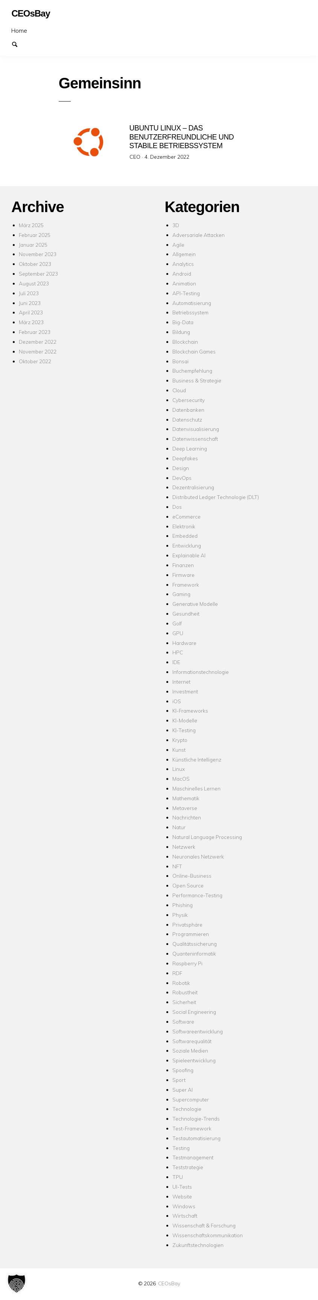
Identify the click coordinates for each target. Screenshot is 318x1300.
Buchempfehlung (192, 370)
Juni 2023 (30, 303)
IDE (176, 662)
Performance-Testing (197, 895)
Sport (179, 1080)
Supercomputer (190, 1099)
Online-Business (191, 875)
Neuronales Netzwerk (198, 856)
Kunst (179, 749)
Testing (181, 1148)
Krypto (179, 740)
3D (175, 225)
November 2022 (37, 351)
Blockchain (185, 341)
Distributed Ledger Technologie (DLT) (215, 497)
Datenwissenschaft (195, 438)
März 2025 (31, 225)
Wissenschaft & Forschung (204, 1225)
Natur (179, 827)
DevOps (182, 478)
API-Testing (186, 293)
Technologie (186, 1109)
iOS (176, 701)
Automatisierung (191, 303)
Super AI (182, 1089)
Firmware (183, 575)
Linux (178, 769)
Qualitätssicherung (194, 943)
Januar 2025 (33, 244)
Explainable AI (188, 555)
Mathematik (185, 798)
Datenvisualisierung (195, 429)
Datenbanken (188, 410)
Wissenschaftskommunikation (207, 1235)
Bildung (181, 332)
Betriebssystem (190, 312)
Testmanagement (192, 1157)
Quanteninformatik (194, 953)
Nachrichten (186, 817)
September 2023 (38, 273)
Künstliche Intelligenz (196, 759)
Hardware (184, 643)
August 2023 (34, 283)
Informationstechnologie (200, 672)
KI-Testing (184, 730)
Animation (184, 283)
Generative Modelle (195, 604)
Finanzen (183, 565)
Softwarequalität (191, 1041)
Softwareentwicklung (197, 1031)
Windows (183, 1206)
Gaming (181, 594)
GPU (177, 633)
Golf (177, 623)
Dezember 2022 (37, 341)
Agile (178, 244)
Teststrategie (187, 1167)
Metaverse (184, 808)
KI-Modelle (184, 720)
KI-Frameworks (190, 710)
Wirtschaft (184, 1215)
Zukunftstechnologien (198, 1245)
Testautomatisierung (196, 1138)
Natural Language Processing (207, 837)
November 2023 (37, 254)
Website (182, 1196)
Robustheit (185, 992)
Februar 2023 (34, 332)
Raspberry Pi (187, 963)
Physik (180, 915)
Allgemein (184, 254)
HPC (177, 652)
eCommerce (186, 516)
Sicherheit (184, 1002)
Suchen (18, 44)
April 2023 (31, 312)
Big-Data (182, 322)
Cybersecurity (188, 400)
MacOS (181, 778)
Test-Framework (191, 1128)
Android (181, 273)
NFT (177, 866)
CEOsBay (169, 1283)
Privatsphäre (187, 924)
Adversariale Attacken (198, 235)
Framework (185, 584)
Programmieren (190, 934)
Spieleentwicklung (194, 1060)
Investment (185, 691)
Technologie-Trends (196, 1118)
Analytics (183, 264)
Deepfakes (185, 458)
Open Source (188, 885)
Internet (181, 681)
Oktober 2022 (35, 361)
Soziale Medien (190, 1050)
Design (180, 468)
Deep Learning (189, 448)
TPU (177, 1177)
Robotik (181, 983)
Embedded (185, 535)
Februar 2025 (34, 235)
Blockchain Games (194, 351)
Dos (177, 507)
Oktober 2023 (35, 264)
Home (19, 30)
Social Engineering (194, 1012)
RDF (177, 973)
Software (183, 1021)
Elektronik (183, 526)
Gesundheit (185, 613)
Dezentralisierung (193, 487)
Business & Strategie (196, 380)
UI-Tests (182, 1186)
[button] (16, 1283)
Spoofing (182, 1070)
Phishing (182, 905)
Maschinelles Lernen (196, 788)
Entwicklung (186, 545)
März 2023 (31, 322)
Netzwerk (183, 846)
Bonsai (180, 361)
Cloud (179, 390)
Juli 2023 (29, 293)
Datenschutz (187, 419)
